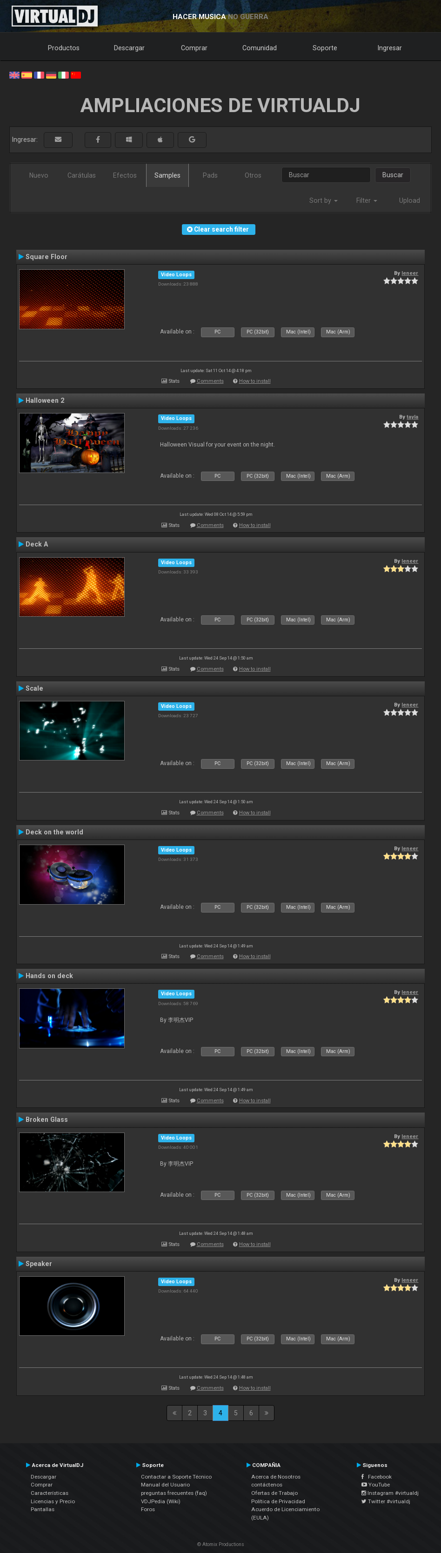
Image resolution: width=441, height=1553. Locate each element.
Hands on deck (49, 976)
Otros (253, 175)
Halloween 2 (45, 400)
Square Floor (46, 256)
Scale (34, 688)
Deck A (37, 544)
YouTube (375, 1484)
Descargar (129, 48)
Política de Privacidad (278, 1501)
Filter (366, 200)
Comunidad (259, 48)
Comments (210, 381)
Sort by (323, 200)
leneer (409, 273)
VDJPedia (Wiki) (160, 1501)
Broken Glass (47, 1119)
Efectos (125, 175)
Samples (167, 175)
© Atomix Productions (220, 1544)
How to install (255, 381)
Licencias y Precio (53, 1501)
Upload (409, 200)
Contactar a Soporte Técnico (176, 1476)
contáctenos (266, 1484)
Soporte (325, 48)
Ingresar (390, 48)
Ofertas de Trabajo (274, 1493)
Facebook (376, 1476)
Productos (64, 48)
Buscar (392, 175)
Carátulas (81, 175)
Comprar (194, 48)
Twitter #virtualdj (385, 1501)
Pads (210, 175)
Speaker (39, 1263)
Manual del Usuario (165, 1484)
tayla (412, 416)
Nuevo (38, 175)
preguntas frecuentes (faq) (174, 1493)
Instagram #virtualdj (390, 1493)
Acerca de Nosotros (276, 1476)
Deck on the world (54, 832)
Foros (148, 1509)
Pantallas (42, 1509)
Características (49, 1493)
